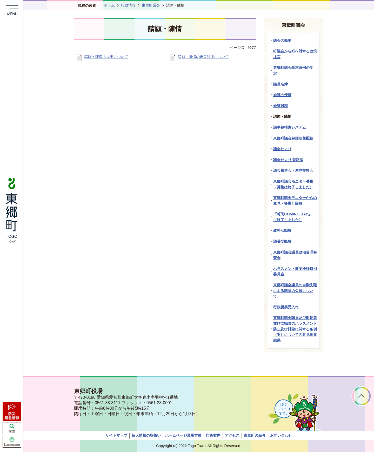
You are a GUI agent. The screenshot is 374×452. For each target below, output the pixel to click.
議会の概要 (282, 40)
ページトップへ (361, 396)
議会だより (282, 149)
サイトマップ (116, 435)
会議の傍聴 (282, 95)
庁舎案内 (213, 435)
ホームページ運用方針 (183, 435)
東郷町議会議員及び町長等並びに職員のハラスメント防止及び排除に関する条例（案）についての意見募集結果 (295, 329)
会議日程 (280, 106)
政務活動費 (282, 230)
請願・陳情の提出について (106, 57)
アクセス (232, 435)
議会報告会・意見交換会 (293, 170)
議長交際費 (282, 241)
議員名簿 (280, 84)
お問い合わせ (281, 435)
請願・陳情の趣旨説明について (203, 57)
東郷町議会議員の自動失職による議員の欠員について (295, 290)
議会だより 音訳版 (288, 160)
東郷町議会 (151, 5)
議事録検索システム (289, 127)
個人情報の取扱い (146, 435)
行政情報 (128, 5)
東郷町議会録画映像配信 (293, 138)
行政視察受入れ (286, 307)
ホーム (109, 5)
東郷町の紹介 (255, 435)
